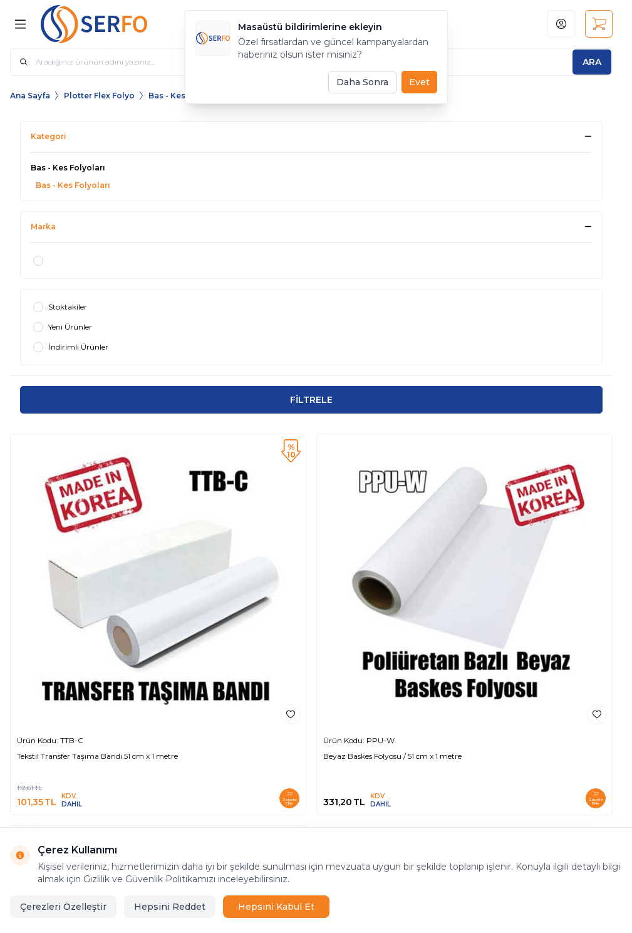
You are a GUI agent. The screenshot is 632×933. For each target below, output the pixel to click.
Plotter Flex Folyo (99, 95)
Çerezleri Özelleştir (63, 906)
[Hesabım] (561, 24)
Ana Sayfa (30, 95)
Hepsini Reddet (169, 906)
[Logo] (104, 24)
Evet (419, 82)
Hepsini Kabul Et (276, 906)
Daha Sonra (362, 82)
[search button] (591, 62)
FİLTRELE (311, 399)
